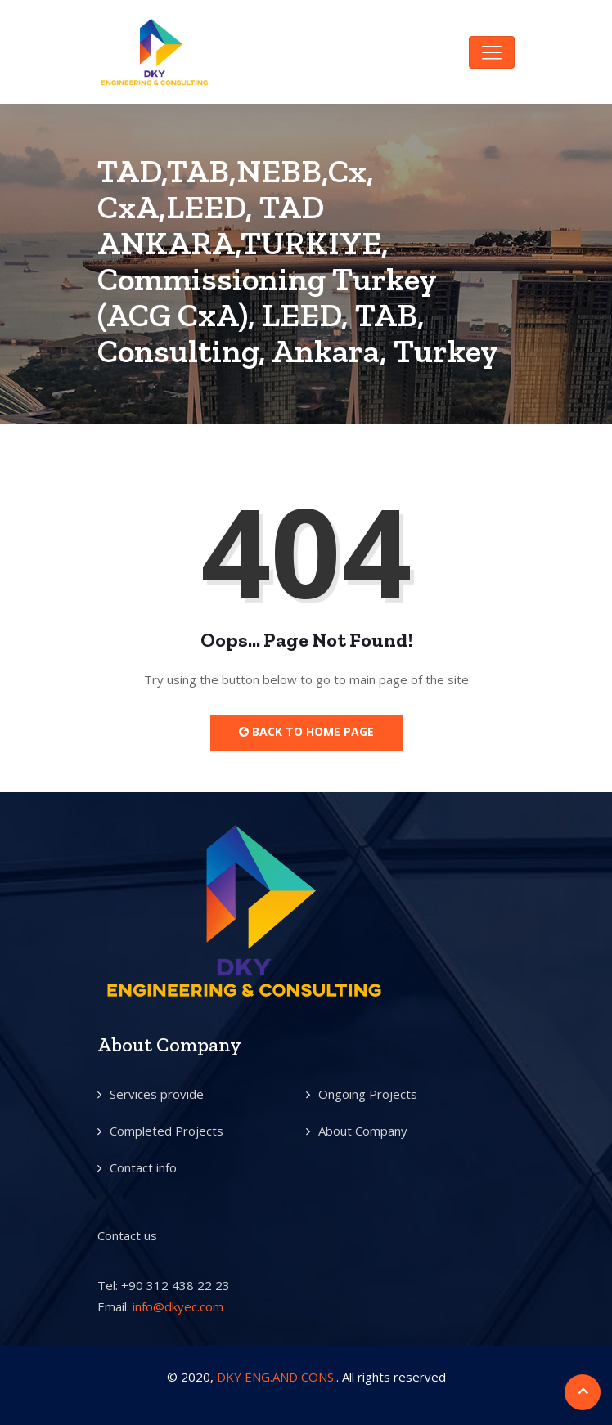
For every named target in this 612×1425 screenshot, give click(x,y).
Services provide (157, 1094)
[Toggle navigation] (492, 52)
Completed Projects (166, 1131)
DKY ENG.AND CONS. (276, 1377)
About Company (362, 1131)
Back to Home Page (306, 731)
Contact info (143, 1167)
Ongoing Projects (367, 1094)
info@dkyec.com (178, 1306)
